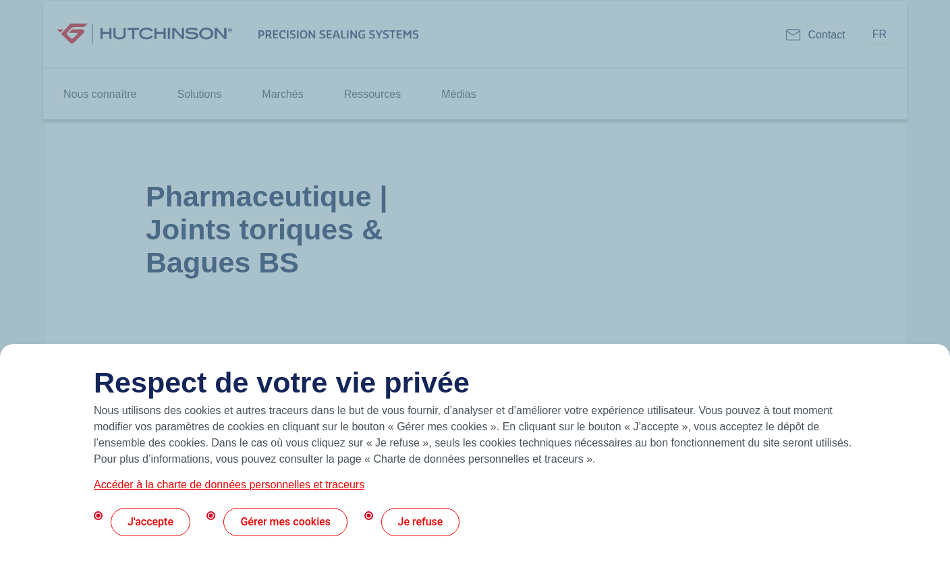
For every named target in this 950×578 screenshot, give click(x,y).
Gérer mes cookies (285, 521)
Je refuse (420, 521)
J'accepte (150, 521)
